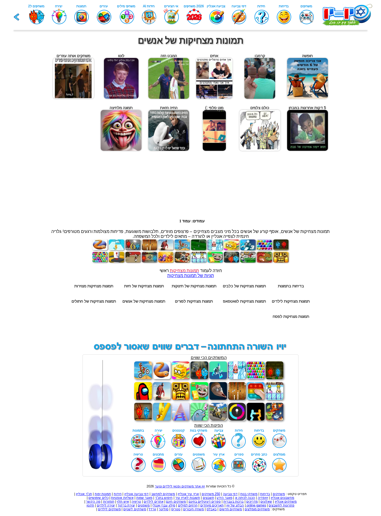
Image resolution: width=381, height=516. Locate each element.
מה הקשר (93, 501)
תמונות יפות (103, 494)
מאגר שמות (144, 498)
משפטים (144, 505)
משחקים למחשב (163, 494)
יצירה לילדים (106, 505)
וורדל (152, 509)
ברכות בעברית (233, 501)
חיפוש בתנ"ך (164, 498)
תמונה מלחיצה (121, 108)
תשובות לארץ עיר (187, 498)
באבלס (212, 509)
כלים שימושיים (98, 498)
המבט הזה (169, 56)
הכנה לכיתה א (245, 498)
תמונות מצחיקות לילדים (291, 301)
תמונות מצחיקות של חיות (144, 286)
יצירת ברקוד (126, 505)
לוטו (121, 56)
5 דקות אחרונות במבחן (307, 108)
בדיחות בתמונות (291, 286)
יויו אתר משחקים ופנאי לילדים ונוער (180, 486)
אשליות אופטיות (122, 498)
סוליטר (163, 509)
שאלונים (266, 501)
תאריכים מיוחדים (212, 505)
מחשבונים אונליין (282, 498)
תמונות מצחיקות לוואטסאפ (244, 301)
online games (256, 505)
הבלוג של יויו (235, 505)
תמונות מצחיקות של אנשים (143, 301)
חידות (118, 494)
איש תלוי (123, 501)
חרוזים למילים (188, 505)
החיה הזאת (168, 108)
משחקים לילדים (109, 509)
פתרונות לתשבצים (281, 505)
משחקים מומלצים (257, 509)
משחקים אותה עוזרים (73, 56)
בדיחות (265, 494)
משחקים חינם (176, 501)
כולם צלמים (259, 108)
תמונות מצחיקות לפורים (194, 301)
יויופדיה (263, 498)
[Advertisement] (22, 131)
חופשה (307, 56)
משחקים (279, 494)
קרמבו (260, 56)
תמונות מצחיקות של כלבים (244, 286)
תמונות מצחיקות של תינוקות (194, 286)
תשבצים (208, 498)
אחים (214, 56)
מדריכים (252, 501)
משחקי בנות (248, 494)
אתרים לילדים (153, 501)
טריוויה (136, 501)
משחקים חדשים (230, 509)
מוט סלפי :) (214, 108)
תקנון (90, 505)
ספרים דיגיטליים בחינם (205, 501)
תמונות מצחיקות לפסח (291, 316)
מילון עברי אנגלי (163, 505)
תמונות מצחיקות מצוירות (93, 286)
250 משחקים (211, 494)
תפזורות (108, 501)
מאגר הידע (224, 498)
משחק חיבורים (193, 509)
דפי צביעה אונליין (136, 494)
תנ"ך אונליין (84, 494)
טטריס (175, 509)
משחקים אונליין (286, 501)
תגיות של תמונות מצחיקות (190, 275)
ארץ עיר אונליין (188, 494)
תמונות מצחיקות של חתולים (94, 301)
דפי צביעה (230, 494)
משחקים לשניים (134, 509)
